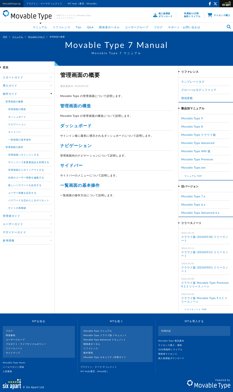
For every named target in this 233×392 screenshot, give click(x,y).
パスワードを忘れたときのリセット (28, 200)
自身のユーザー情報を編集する (26, 177)
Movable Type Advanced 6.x (200, 212)
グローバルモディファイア (198, 89)
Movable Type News (15, 362)
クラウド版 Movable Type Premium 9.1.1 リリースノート (205, 284)
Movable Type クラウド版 (198, 134)
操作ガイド (10, 93)
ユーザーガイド (13, 224)
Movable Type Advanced (197, 143)
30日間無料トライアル (172, 349)
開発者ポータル (109, 27)
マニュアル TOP (193, 176)
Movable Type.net (195, 167)
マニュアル (40, 27)
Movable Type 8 (192, 126)
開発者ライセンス (169, 353)
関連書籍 (10, 335)
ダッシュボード (76, 125)
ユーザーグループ (136, 27)
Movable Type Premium (198, 159)
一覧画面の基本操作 (80, 185)
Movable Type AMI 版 (196, 151)
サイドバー (71, 165)
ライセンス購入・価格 (171, 345)
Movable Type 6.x (193, 204)
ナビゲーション (76, 145)
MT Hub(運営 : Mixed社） (96, 371)
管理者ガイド (11, 215)
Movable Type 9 (192, 118)
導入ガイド (10, 85)
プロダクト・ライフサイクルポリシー (26, 344)
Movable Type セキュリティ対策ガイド (105, 357)
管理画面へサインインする (23, 154)
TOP (5, 37)
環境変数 (187, 98)
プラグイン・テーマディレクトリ (44, 3)
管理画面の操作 (14, 147)
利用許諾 (166, 330)
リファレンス (61, 27)
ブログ (158, 27)
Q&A (90, 27)
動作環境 (88, 352)
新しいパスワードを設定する (25, 185)
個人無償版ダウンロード (172, 358)
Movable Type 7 (36, 37)
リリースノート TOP (195, 309)
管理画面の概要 (14, 101)
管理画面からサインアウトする (26, 169)
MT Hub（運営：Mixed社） (83, 3)
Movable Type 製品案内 (172, 340)
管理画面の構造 (75, 105)
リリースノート (14, 348)
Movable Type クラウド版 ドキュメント (105, 335)
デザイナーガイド (14, 232)
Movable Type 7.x (193, 196)
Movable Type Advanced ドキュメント (105, 339)
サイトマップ (13, 352)
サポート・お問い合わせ (184, 27)
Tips (79, 27)
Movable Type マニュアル (98, 330)
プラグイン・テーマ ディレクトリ (100, 367)
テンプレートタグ (193, 81)
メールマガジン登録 (15, 367)
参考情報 (8, 240)
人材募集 (9, 371)
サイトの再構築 (17, 207)
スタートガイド (13, 77)
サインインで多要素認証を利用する (28, 162)
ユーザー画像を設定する (22, 192)
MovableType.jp (12, 3)
